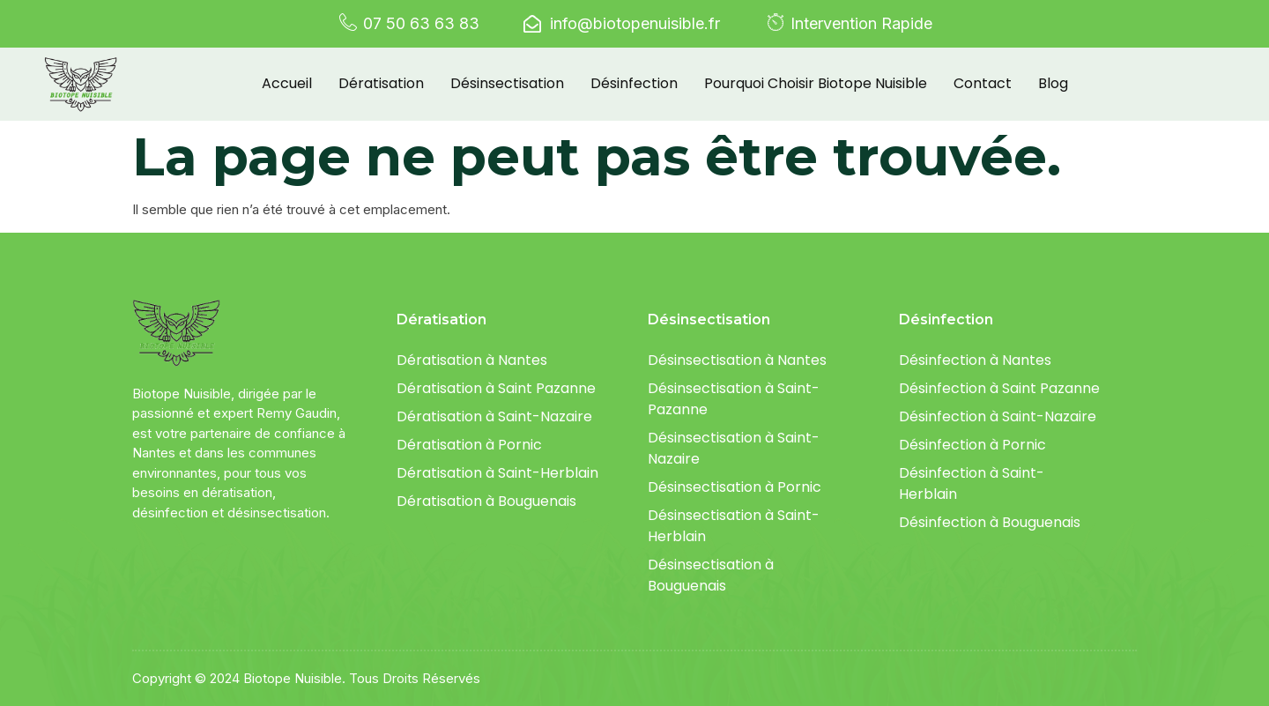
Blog (1053, 83)
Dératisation (381, 83)
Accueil (287, 83)
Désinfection (634, 83)
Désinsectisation (507, 83)
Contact (983, 83)
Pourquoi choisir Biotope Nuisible (815, 83)
